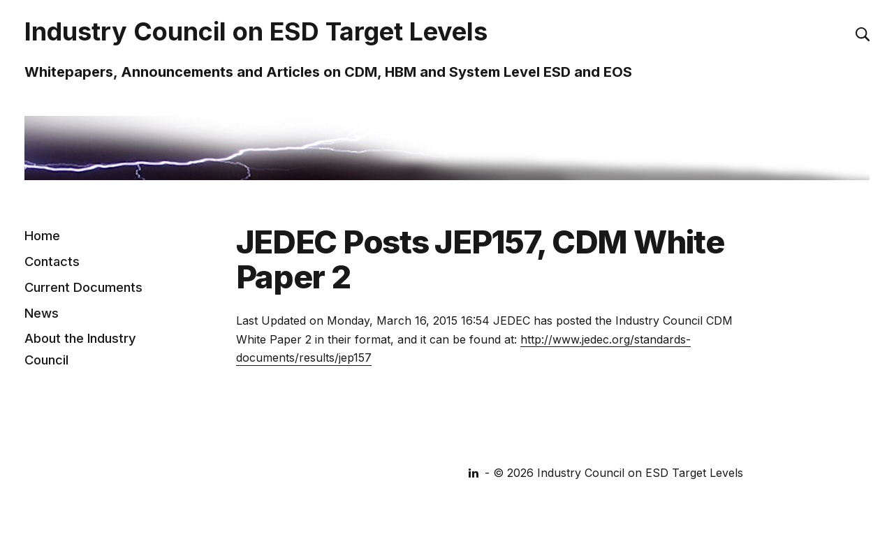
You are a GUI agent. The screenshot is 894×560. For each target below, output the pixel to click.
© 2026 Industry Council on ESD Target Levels (618, 473)
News (41, 312)
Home (42, 235)
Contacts (52, 261)
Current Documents (83, 286)
